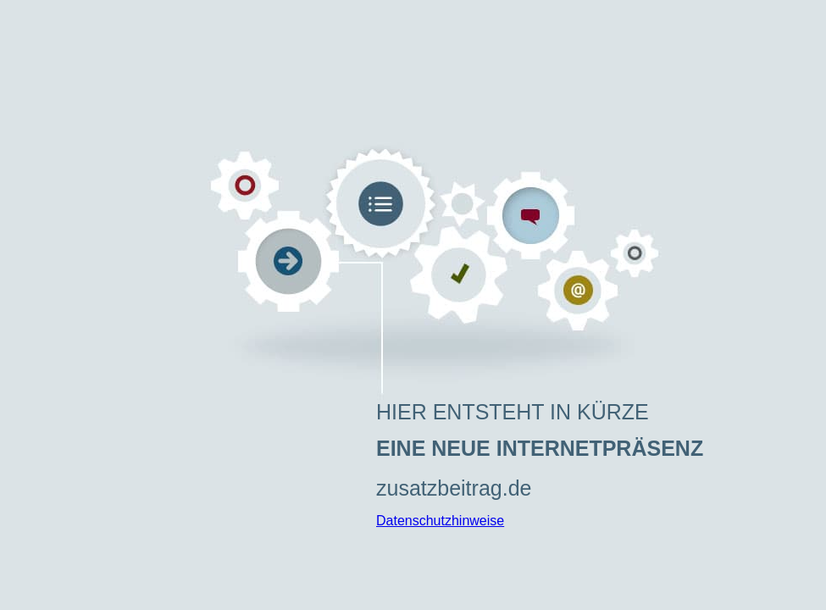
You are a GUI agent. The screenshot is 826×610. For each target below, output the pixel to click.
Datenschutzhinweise (440, 520)
